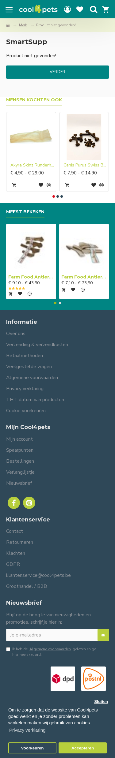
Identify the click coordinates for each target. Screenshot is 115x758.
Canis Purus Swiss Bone (85, 165)
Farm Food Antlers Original (31, 277)
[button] (53, 196)
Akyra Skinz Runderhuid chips (32, 165)
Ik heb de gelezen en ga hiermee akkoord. (51, 651)
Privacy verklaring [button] (27, 730)
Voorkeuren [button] (32, 748)
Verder (57, 72)
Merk (23, 25)
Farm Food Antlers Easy (84, 277)
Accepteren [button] (82, 748)
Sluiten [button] (101, 701)
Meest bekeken (25, 212)
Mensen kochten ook (34, 100)
